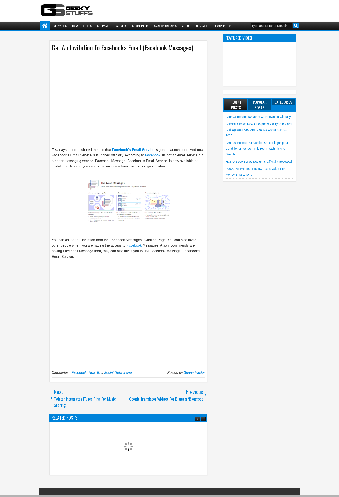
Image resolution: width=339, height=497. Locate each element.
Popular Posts (260, 104)
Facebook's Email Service (133, 150)
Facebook (152, 155)
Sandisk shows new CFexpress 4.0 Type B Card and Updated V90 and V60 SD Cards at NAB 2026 (259, 129)
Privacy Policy (222, 25)
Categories (283, 102)
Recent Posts (236, 104)
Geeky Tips (60, 25)
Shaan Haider (194, 372)
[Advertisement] (124, 89)
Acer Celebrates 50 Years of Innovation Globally (258, 117)
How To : (95, 372)
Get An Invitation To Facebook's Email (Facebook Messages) (122, 47)
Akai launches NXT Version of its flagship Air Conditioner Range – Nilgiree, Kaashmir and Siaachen (257, 148)
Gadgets (120, 25)
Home (45, 26)
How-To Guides (82, 25)
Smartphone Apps (165, 25)
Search (296, 25)
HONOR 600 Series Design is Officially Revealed (259, 161)
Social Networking (118, 372)
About (186, 25)
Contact (201, 25)
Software (103, 25)
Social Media (140, 25)
